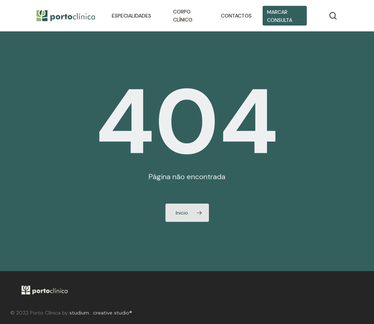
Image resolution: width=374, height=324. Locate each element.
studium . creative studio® (100, 312)
